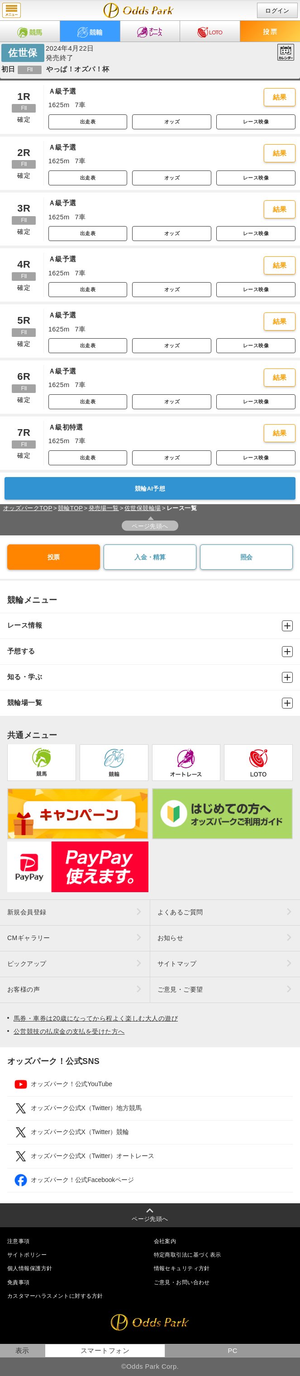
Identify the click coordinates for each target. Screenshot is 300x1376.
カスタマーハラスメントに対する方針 (55, 1296)
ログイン (277, 10)
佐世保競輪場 (142, 508)
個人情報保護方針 (29, 1268)
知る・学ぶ (150, 677)
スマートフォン (105, 1350)
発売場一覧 (104, 508)
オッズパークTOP (27, 508)
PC (232, 1350)
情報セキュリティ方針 (182, 1268)
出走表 (87, 121)
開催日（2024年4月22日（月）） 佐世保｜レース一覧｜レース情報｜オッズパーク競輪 (138, 10)
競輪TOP (70, 508)
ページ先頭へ (150, 526)
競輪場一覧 (150, 703)
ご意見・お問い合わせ (182, 1282)
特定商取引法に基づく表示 (187, 1255)
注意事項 (18, 1241)
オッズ (172, 121)
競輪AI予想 (150, 488)
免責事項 (18, 1282)
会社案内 (165, 1241)
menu (11, 10)
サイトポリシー (27, 1255)
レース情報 (150, 625)
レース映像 (256, 121)
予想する (150, 651)
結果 (280, 97)
